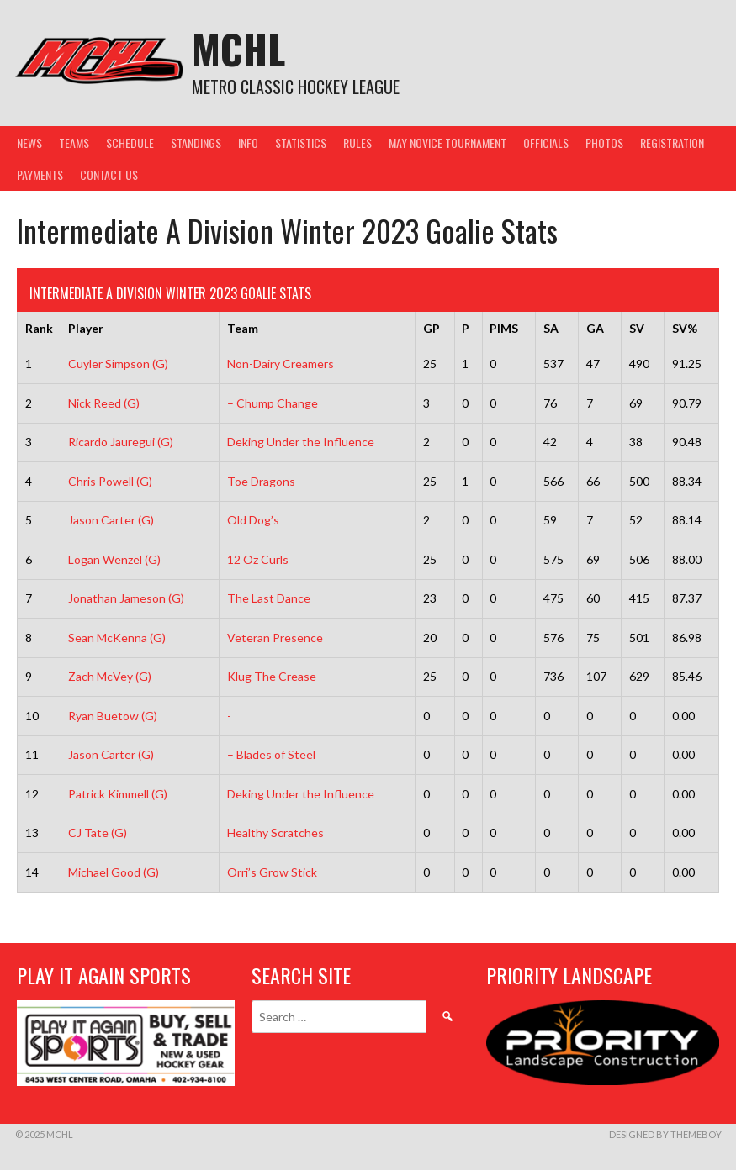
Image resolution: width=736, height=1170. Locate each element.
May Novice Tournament (447, 142)
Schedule (130, 142)
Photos (604, 142)
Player (85, 328)
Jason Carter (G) (111, 520)
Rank (39, 328)
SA (551, 328)
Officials (546, 142)
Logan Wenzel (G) (114, 559)
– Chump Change (272, 403)
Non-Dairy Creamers (280, 363)
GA (595, 328)
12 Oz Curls (258, 559)
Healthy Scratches (275, 832)
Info (248, 142)
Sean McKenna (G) (117, 637)
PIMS (504, 328)
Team (242, 328)
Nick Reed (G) (104, 403)
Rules (357, 142)
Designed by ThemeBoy (665, 1134)
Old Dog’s (253, 520)
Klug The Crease (271, 676)
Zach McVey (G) (109, 676)
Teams (74, 142)
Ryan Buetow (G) (112, 716)
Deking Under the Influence (300, 442)
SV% (684, 328)
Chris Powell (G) (110, 481)
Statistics (300, 142)
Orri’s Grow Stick (272, 872)
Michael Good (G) (113, 872)
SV (636, 328)
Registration (672, 142)
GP (431, 328)
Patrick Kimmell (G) (117, 794)
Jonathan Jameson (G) (126, 598)
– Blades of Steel (271, 754)
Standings (196, 142)
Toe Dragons (261, 481)
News (29, 142)
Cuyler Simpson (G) (118, 363)
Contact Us (109, 174)
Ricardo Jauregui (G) (120, 442)
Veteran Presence (275, 637)
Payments (40, 174)
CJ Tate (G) (97, 832)
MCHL (238, 48)
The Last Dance (268, 598)
